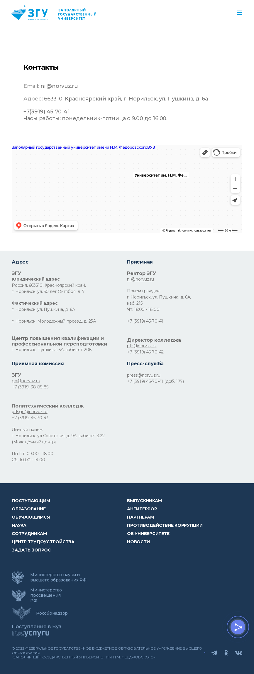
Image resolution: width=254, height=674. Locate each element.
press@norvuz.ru (143, 375)
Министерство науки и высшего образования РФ (58, 577)
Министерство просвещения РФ (46, 595)
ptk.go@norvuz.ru (30, 411)
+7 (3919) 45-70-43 (30, 417)
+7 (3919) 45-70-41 (145, 321)
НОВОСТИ (138, 541)
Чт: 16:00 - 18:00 (143, 309)
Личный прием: (27, 429)
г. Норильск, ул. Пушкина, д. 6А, (159, 297)
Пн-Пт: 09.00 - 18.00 (32, 453)
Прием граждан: (143, 291)
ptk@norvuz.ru (141, 345)
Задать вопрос (31, 550)
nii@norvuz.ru (140, 279)
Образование (28, 509)
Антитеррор (142, 509)
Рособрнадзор (52, 613)
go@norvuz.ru (26, 380)
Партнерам (140, 517)
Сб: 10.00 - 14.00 (28, 459)
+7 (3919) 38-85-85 (30, 387)
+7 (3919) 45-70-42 (145, 352)
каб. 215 (134, 303)
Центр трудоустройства (43, 541)
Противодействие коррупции (165, 525)
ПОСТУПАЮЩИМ (31, 500)
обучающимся (31, 517)
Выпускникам (144, 500)
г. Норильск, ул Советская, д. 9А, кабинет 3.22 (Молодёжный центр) (58, 439)
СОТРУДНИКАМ (29, 533)
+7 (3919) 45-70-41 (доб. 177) (155, 381)
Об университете (148, 533)
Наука (19, 525)
